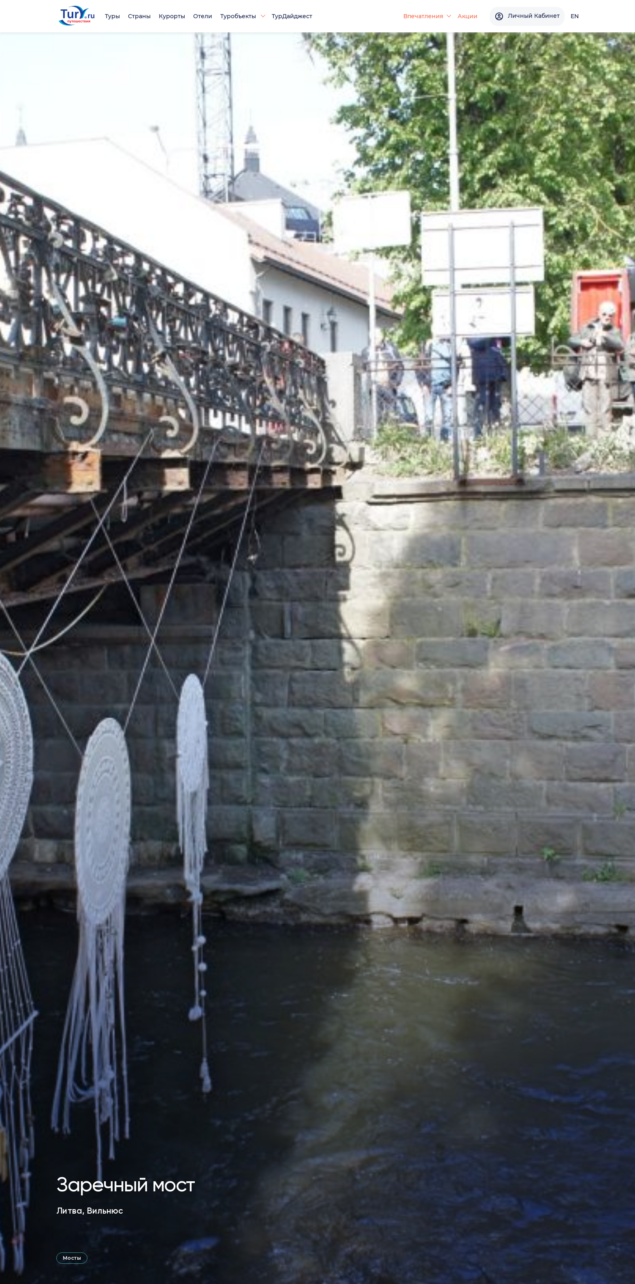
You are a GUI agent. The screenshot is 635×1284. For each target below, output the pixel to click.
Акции (467, 16)
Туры (112, 16)
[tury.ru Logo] (76, 16)
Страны (139, 16)
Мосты (72, 1258)
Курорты (172, 16)
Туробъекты (239, 16)
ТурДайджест (292, 16)
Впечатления (423, 16)
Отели (202, 16)
